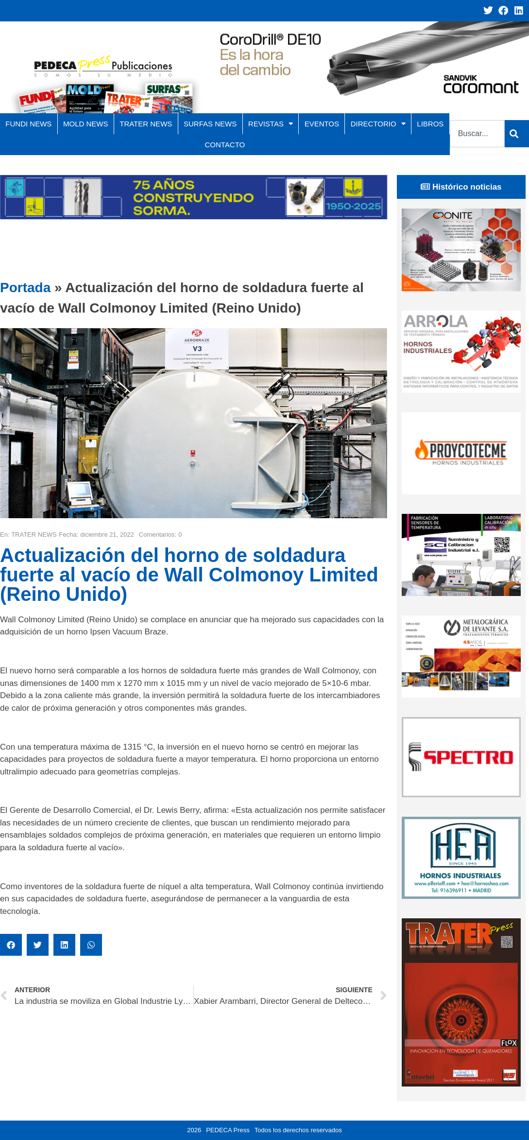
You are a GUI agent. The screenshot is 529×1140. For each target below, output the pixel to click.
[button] (11, 945)
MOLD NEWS (85, 124)
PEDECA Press (228, 1130)
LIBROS (430, 124)
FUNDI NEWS (28, 124)
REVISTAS (270, 123)
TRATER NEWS (145, 124)
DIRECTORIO (378, 123)
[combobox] (477, 133)
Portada (25, 287)
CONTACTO (225, 144)
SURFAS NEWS (210, 124)
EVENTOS (322, 124)
